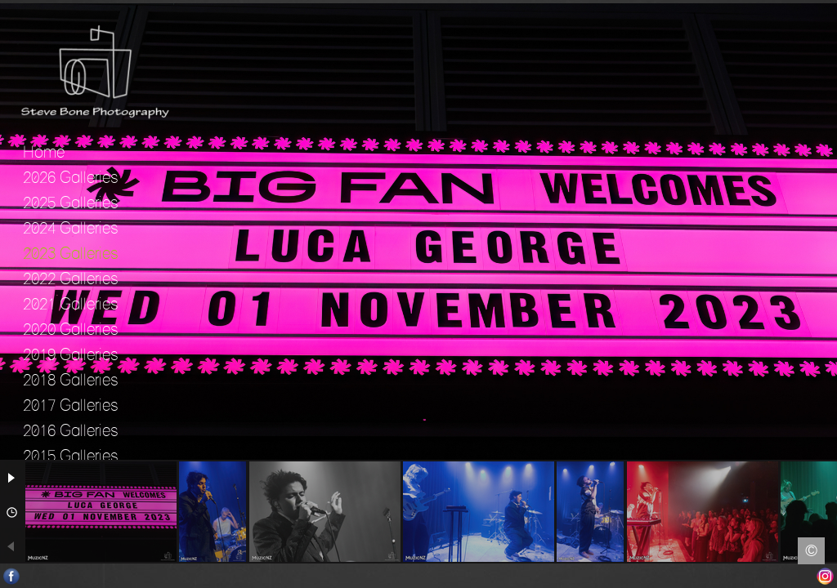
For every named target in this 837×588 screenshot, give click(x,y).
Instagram (825, 576)
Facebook (11, 576)
